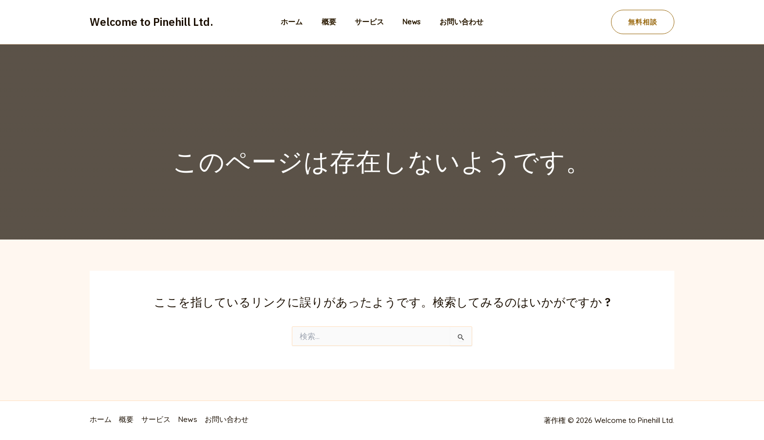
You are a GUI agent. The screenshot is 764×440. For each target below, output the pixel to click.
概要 (332, 21)
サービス (369, 21)
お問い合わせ (453, 21)
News (408, 21)
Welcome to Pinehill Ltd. (151, 22)
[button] (642, 22)
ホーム (300, 21)
